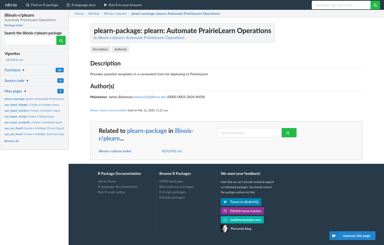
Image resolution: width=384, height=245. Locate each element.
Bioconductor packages (176, 186)
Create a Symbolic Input (33, 122)
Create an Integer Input (31, 104)
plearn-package (147, 130)
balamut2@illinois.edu (149, 97)
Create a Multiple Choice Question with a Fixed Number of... (52, 128)
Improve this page (350, 235)
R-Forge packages (172, 192)
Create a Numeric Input (32, 110)
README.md (14, 60)
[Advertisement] (325, 96)
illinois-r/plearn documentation (108, 110)
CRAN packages (171, 181)
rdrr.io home (107, 181)
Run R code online (111, 192)
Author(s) (121, 49)
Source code (14, 80)
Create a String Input (29, 116)
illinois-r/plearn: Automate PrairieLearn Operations (141, 37)
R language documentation (118, 186)
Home (79, 13)
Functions (12, 70)
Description (100, 49)
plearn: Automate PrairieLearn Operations (41, 99)
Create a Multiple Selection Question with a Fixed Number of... (54, 134)
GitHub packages (172, 197)
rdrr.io (11, 4)
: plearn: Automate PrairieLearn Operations (175, 13)
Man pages (13, 91)
